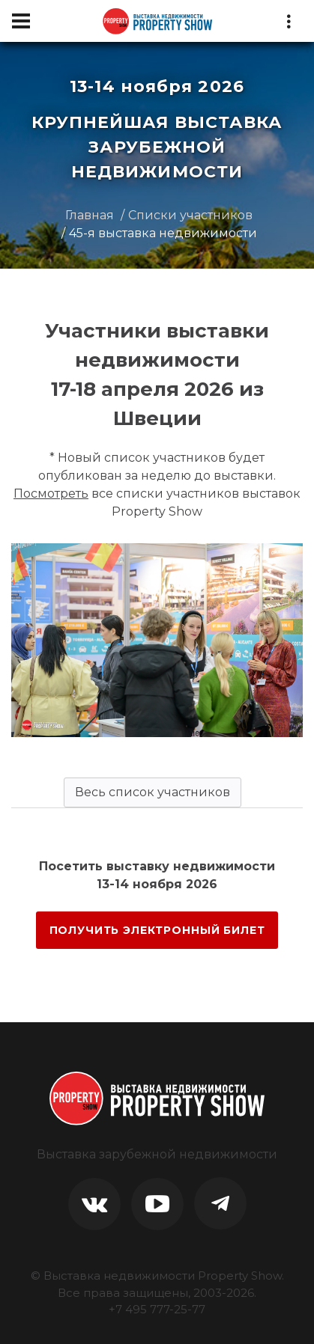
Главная (89, 215)
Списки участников (190, 215)
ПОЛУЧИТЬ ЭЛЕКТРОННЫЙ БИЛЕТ (157, 930)
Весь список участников (152, 792)
